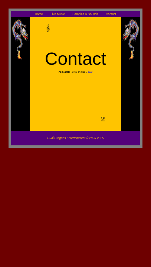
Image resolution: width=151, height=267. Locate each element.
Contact (111, 14)
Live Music (58, 14)
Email (90, 72)
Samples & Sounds (85, 14)
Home (39, 14)
